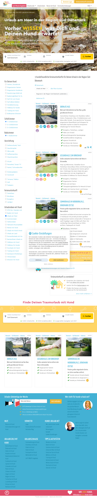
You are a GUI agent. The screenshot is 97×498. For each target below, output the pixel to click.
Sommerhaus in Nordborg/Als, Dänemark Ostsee (72, 204)
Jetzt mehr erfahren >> (84, 293)
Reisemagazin (49, 429)
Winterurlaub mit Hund (52, 463)
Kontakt (48, 432)
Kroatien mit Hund (10, 453)
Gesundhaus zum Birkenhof (71, 155)
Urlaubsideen (41, 6)
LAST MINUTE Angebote (32, 458)
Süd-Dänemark (45, 103)
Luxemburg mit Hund (11, 482)
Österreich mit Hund (10, 448)
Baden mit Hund (50, 445)
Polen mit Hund (9, 469)
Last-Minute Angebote (19, 6)
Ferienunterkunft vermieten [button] (84, 2)
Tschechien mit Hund (11, 479)
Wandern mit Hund (51, 442)
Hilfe (89, 6)
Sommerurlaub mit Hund (52, 447)
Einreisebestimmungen (64, 6)
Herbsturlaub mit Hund (52, 460)
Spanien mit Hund (10, 464)
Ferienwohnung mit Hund (32, 442)
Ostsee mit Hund (10, 484)
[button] (13, 57)
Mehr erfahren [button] (48, 264)
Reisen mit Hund (51, 6)
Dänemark (39, 85)
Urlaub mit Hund (8, 8)
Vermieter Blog (30, 429)
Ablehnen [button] (38, 260)
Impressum (52, 497)
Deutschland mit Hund (11, 446)
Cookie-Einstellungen (51, 434)
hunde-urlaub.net (40, 497)
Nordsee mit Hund (10, 487)
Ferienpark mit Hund (31, 452)
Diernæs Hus (65, 107)
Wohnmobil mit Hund (31, 455)
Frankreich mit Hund (10, 461)
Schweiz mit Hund (10, 471)
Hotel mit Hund (30, 450)
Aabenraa (53, 103)
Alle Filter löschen (56, 88)
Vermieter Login (67, 2)
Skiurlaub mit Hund (51, 465)
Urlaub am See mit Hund (52, 452)
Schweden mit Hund (10, 466)
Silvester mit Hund (51, 468)
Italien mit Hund (9, 451)
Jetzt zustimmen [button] (58, 260)
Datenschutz (59, 497)
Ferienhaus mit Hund (31, 445)
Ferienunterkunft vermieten (33, 427)
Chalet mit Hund (30, 447)
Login (27, 424)
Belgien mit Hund (10, 476)
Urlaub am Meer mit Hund (53, 450)
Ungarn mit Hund (10, 474)
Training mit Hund (51, 457)
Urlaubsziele (30, 6)
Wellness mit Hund (51, 455)
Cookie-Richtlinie (63, 242)
